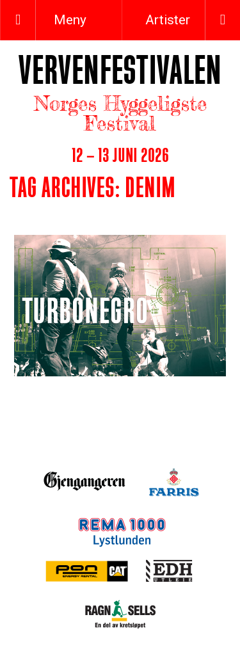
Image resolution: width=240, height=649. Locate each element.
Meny (68, 20)
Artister (167, 20)
